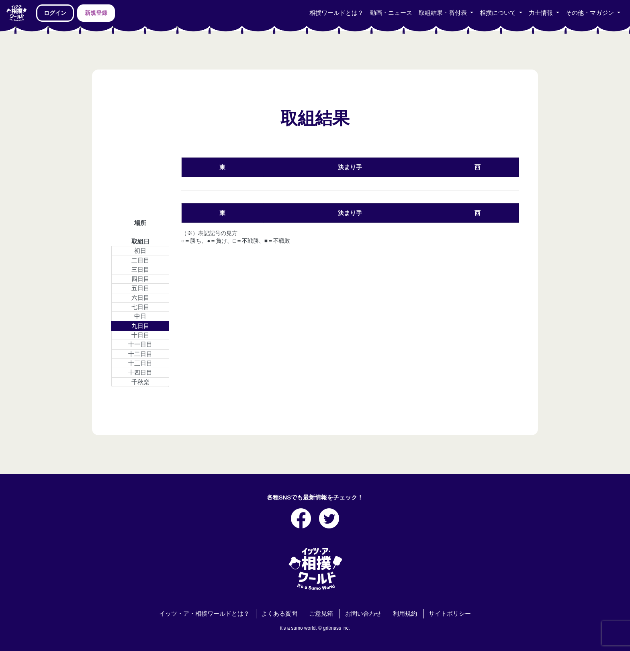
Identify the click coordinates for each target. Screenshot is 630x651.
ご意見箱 (321, 613)
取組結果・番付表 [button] (443, 13)
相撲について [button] (499, 13)
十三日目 (140, 363)
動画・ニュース (391, 13)
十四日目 (140, 372)
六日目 (140, 298)
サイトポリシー (450, 613)
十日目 (140, 335)
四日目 (140, 279)
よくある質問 (279, 613)
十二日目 (140, 354)
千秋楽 (140, 382)
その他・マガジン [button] (591, 13)
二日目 (140, 260)
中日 (140, 316)
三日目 (140, 269)
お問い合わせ (363, 613)
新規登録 (96, 13)
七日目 (140, 307)
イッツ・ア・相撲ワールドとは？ (204, 613)
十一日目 (140, 344)
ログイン (55, 13)
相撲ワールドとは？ (336, 13)
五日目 (140, 288)
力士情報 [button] (541, 13)
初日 (140, 251)
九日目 (140, 326)
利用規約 (405, 613)
